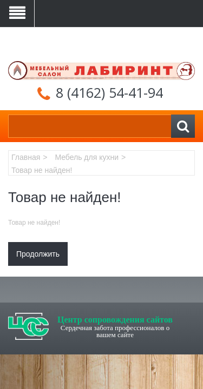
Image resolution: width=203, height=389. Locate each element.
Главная (25, 157)
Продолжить (38, 254)
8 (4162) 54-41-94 (109, 92)
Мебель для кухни (87, 157)
